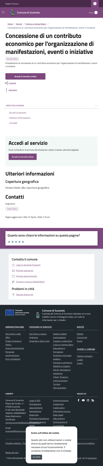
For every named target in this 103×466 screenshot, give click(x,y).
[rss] (92, 400)
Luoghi (80, 359)
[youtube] (83, 400)
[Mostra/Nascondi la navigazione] (3, 12)
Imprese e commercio (62, 362)
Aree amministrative (14, 348)
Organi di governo (13, 341)
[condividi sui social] (10, 83)
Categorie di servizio (40, 327)
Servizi (19, 24)
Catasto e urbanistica (62, 341)
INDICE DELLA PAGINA (51, 105)
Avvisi (79, 341)
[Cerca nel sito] (96, 12)
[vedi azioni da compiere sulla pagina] (10, 90)
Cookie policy (59, 407)
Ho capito (36, 457)
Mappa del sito (11, 452)
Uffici (7, 337)
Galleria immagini (85, 356)
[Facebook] (78, 400)
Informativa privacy (62, 411)
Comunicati (82, 337)
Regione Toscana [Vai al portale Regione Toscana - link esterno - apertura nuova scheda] (12, 3)
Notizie (80, 333)
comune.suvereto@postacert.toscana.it (23, 422)
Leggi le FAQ (34, 400)
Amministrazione (14, 327)
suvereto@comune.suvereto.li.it (19, 431)
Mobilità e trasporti (61, 366)
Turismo (56, 384)
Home (10, 24)
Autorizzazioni (59, 337)
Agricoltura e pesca (37, 333)
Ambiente (33, 337)
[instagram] (88, 400)
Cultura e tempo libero (36, 24)
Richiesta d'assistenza (39, 418)
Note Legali (58, 414)
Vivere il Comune (86, 349)
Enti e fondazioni (13, 359)
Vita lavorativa (59, 387)
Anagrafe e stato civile (39, 341)
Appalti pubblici (60, 333)
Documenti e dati (13, 333)
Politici (8, 344)
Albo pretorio (59, 418)
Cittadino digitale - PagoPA (17, 443)
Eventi (80, 363)
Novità (80, 327)
